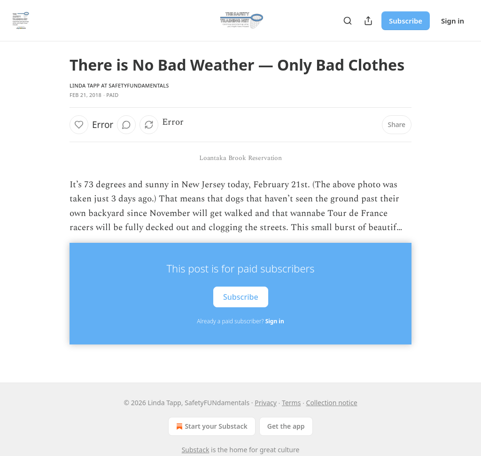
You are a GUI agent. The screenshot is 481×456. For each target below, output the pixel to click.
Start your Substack (210, 426)
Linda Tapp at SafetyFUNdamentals (119, 85)
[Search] (347, 20)
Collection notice (331, 402)
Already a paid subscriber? (240, 321)
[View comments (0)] (126, 124)
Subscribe (405, 20)
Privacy (266, 402)
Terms (291, 402)
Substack (195, 449)
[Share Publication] (368, 20)
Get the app (286, 426)
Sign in (452, 20)
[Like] (79, 124)
